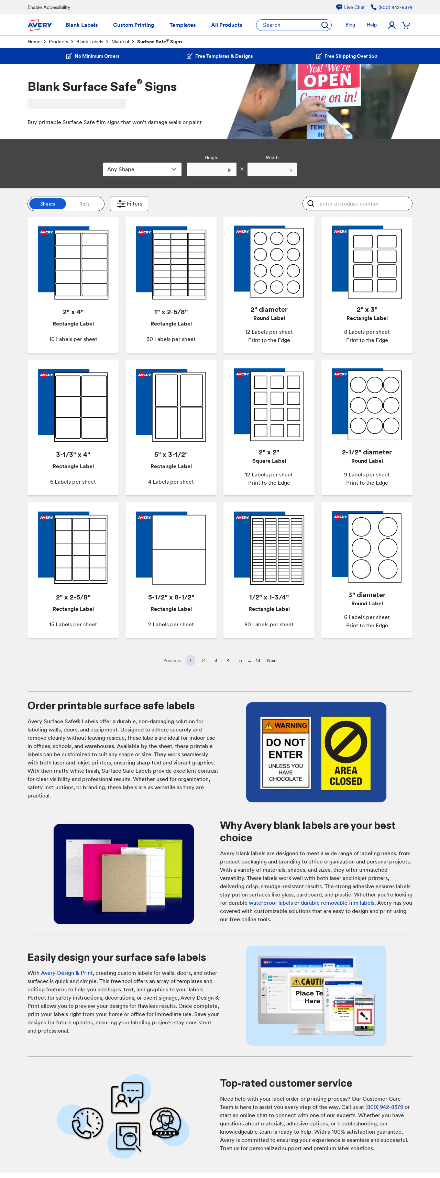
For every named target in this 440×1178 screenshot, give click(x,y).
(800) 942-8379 (384, 1107)
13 (258, 660)
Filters (129, 203)
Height (212, 157)
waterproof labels (271, 903)
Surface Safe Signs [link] (160, 41)
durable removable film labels (337, 903)
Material (120, 41)
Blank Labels (89, 41)
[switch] (66, 203)
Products (58, 41)
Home (34, 41)
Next (272, 660)
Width (272, 157)
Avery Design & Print (67, 973)
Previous (172, 660)
